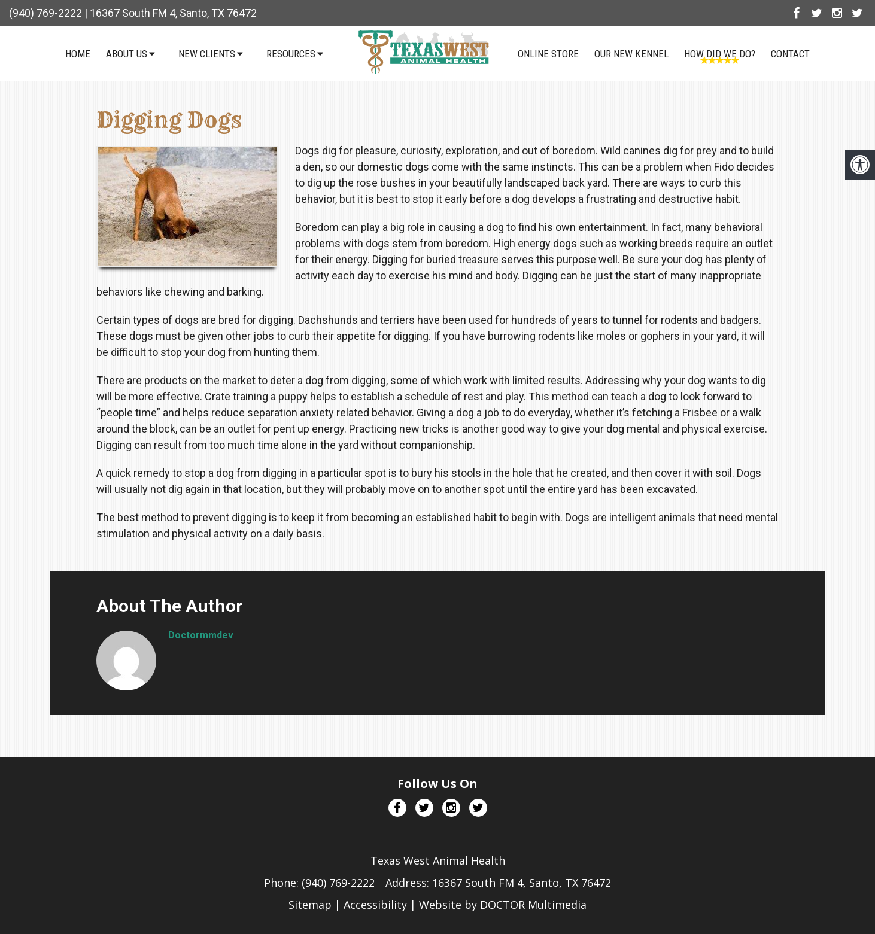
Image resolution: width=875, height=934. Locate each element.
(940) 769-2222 (45, 13)
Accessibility (375, 905)
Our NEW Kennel (632, 54)
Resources (290, 54)
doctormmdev (200, 635)
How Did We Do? (720, 54)
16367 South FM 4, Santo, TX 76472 (173, 13)
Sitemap (310, 905)
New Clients (206, 54)
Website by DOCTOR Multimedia (503, 905)
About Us (126, 54)
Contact (790, 54)
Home (77, 54)
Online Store (548, 54)
